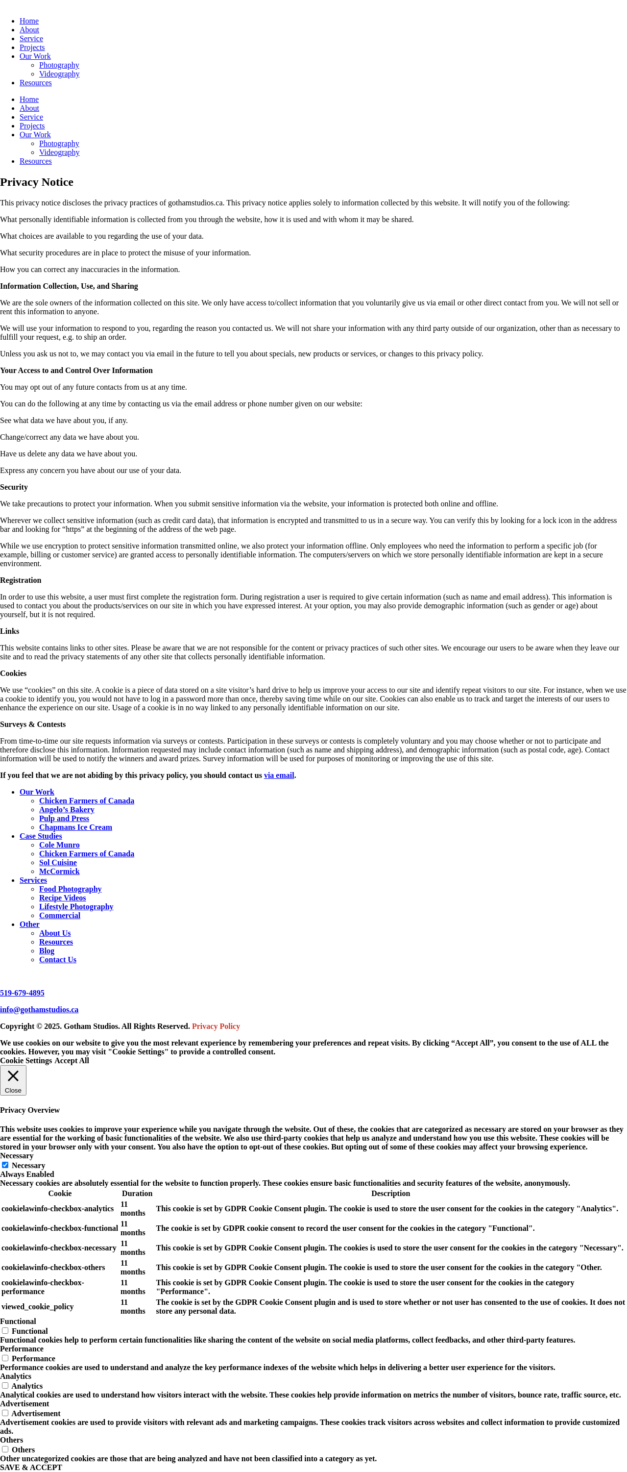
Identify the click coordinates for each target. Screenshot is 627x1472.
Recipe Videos (62, 898)
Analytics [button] (15, 1376)
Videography (59, 74)
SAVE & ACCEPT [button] (31, 1467)
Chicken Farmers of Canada (86, 801)
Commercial (59, 915)
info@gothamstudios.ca (39, 1009)
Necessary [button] (16, 1155)
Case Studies (41, 836)
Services (33, 880)
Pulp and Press (64, 818)
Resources (36, 82)
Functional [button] (18, 1321)
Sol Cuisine (58, 862)
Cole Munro (59, 845)
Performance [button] (22, 1349)
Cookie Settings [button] (26, 1060)
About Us (55, 933)
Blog (46, 951)
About (29, 29)
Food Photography (70, 889)
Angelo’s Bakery (67, 809)
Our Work (35, 56)
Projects (32, 47)
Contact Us (57, 959)
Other (30, 924)
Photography (59, 65)
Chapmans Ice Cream (75, 827)
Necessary (28, 1165)
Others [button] (11, 1440)
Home (29, 21)
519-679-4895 (22, 993)
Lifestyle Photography (76, 906)
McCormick (59, 871)
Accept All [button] (71, 1060)
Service (31, 38)
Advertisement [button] (24, 1403)
